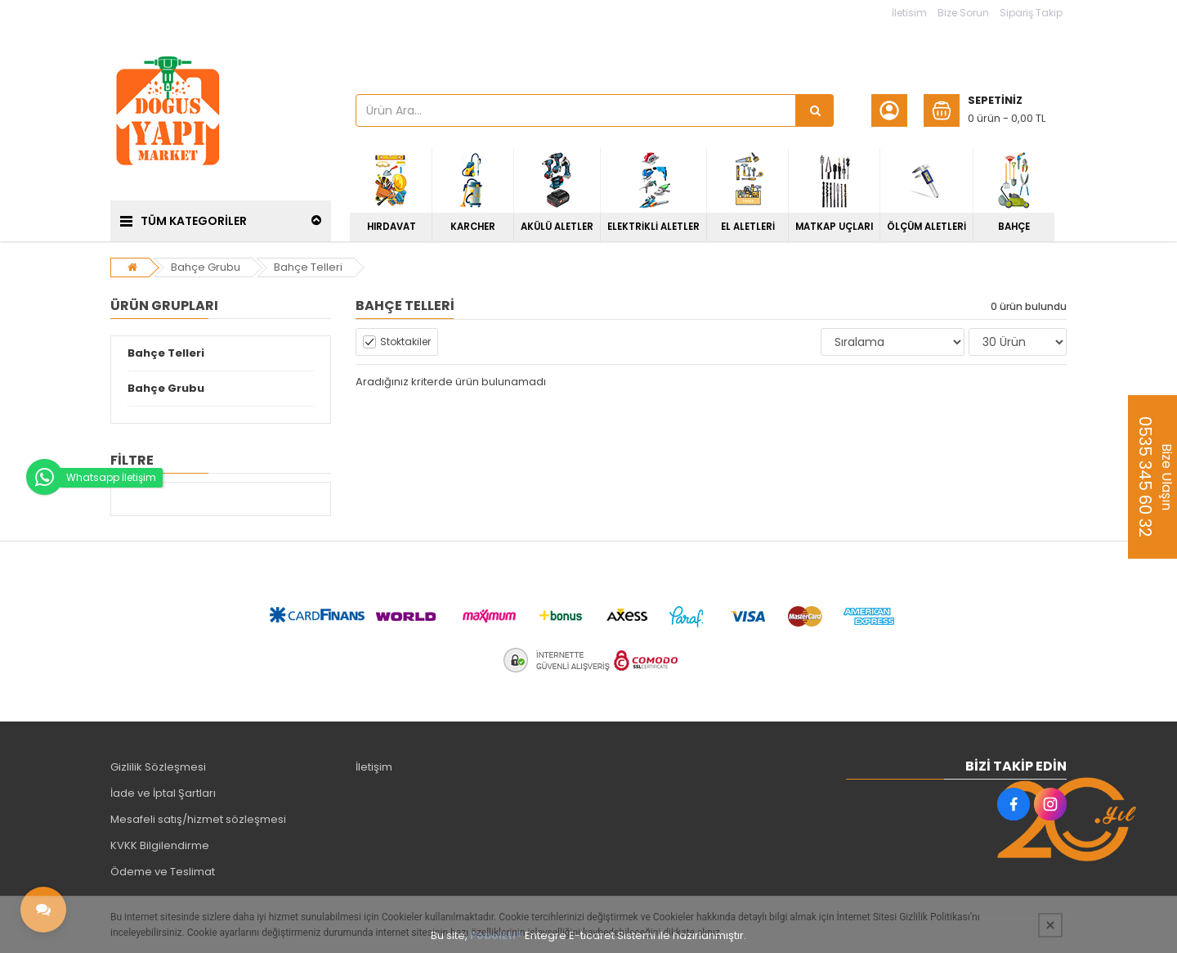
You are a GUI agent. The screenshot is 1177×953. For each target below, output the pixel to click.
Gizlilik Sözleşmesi (158, 767)
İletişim (374, 767)
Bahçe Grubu (205, 267)
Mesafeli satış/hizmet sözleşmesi (198, 819)
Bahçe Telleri (308, 267)
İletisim (909, 13)
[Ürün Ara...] (815, 110)
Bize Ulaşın (1154, 477)
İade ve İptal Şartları (163, 793)
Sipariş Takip (1031, 13)
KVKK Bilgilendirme (159, 845)
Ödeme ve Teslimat (162, 871)
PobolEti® (496, 935)
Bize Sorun (963, 13)
